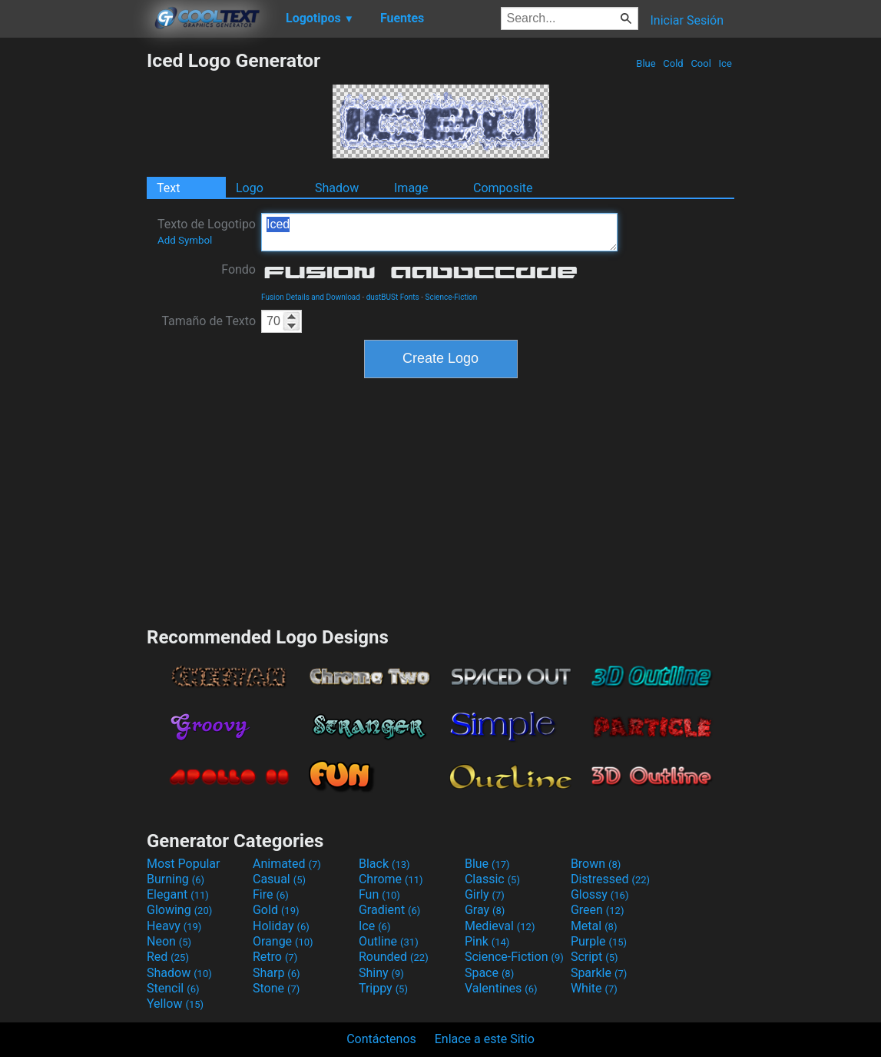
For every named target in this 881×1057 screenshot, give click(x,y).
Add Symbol (184, 240)
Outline (389, 941)
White (594, 988)
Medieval (500, 926)
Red (168, 956)
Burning (175, 879)
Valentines (501, 988)
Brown (596, 863)
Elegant (178, 894)
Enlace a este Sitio (485, 1039)
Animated (287, 863)
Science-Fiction (451, 297)
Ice (725, 63)
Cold (673, 63)
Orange (283, 941)
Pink (487, 941)
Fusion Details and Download (310, 297)
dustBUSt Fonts (392, 297)
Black (384, 863)
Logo (249, 188)
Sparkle (599, 973)
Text (168, 188)
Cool (701, 63)
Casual (279, 879)
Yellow (175, 1003)
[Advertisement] (73, 279)
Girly (485, 894)
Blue (646, 63)
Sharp (276, 973)
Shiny (381, 973)
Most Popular (183, 863)
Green (597, 909)
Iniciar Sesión (687, 20)
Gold (276, 909)
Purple (599, 941)
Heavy (174, 926)
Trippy (383, 988)
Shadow (337, 188)
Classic (492, 879)
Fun (379, 894)
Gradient (389, 909)
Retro (275, 956)
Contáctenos (381, 1039)
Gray (485, 909)
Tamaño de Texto (208, 321)
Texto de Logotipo (206, 231)
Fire (271, 894)
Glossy (600, 894)
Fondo (238, 269)
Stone (276, 988)
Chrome (391, 879)
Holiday (281, 926)
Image (411, 188)
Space (489, 973)
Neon (169, 941)
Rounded (394, 956)
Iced (439, 232)
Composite (503, 188)
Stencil (173, 988)
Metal (594, 926)
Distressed (610, 879)
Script (594, 956)
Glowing (179, 909)
